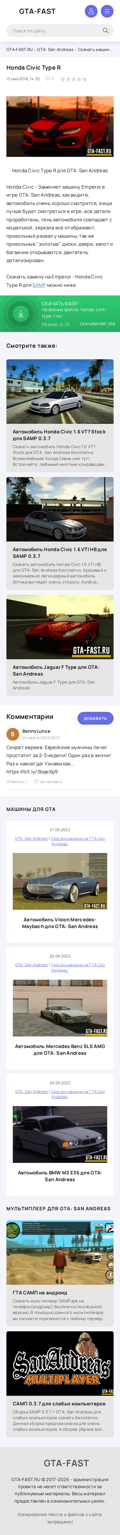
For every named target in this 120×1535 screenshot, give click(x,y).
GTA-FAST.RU (19, 49)
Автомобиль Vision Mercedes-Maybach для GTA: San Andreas (60, 923)
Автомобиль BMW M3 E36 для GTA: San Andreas (60, 1176)
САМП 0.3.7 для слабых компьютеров (59, 1403)
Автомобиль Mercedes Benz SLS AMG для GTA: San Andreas (60, 1049)
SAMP (39, 285)
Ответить (17, 781)
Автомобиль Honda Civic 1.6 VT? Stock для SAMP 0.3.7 (59, 435)
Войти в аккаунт (91, 11)
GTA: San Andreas (55, 49)
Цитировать (48, 781)
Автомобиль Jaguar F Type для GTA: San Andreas (56, 670)
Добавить (95, 718)
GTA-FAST (37, 11)
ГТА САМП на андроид (40, 1292)
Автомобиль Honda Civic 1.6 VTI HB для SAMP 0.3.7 (60, 552)
